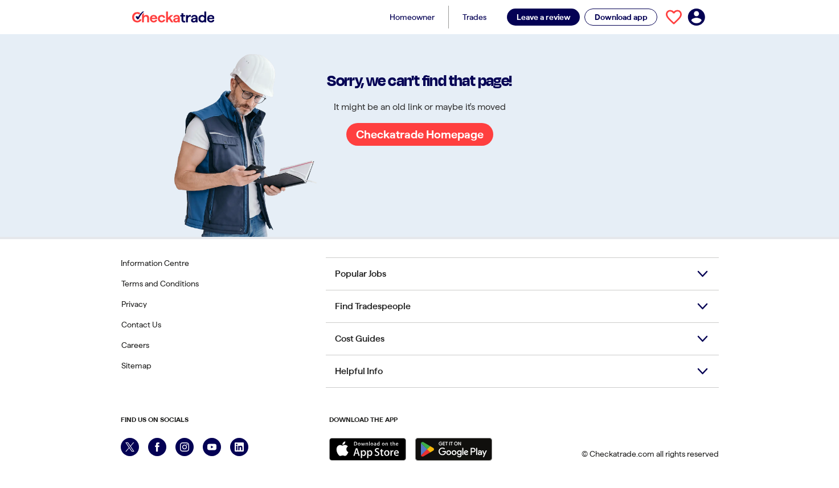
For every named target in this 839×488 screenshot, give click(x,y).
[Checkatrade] (173, 17)
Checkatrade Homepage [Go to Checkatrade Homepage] (420, 134)
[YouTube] (212, 447)
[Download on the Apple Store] (367, 449)
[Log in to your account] (696, 17)
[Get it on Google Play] (453, 449)
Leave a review (544, 17)
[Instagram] (184, 447)
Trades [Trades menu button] (474, 17)
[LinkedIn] (239, 447)
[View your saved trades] (674, 17)
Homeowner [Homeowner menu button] (412, 17)
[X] (130, 447)
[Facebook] (157, 447)
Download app (621, 17)
